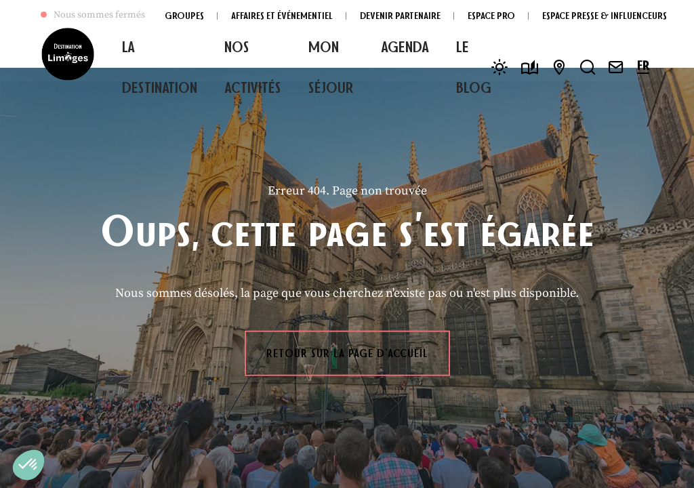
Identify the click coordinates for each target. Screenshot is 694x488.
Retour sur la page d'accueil (347, 353)
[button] (28, 465)
